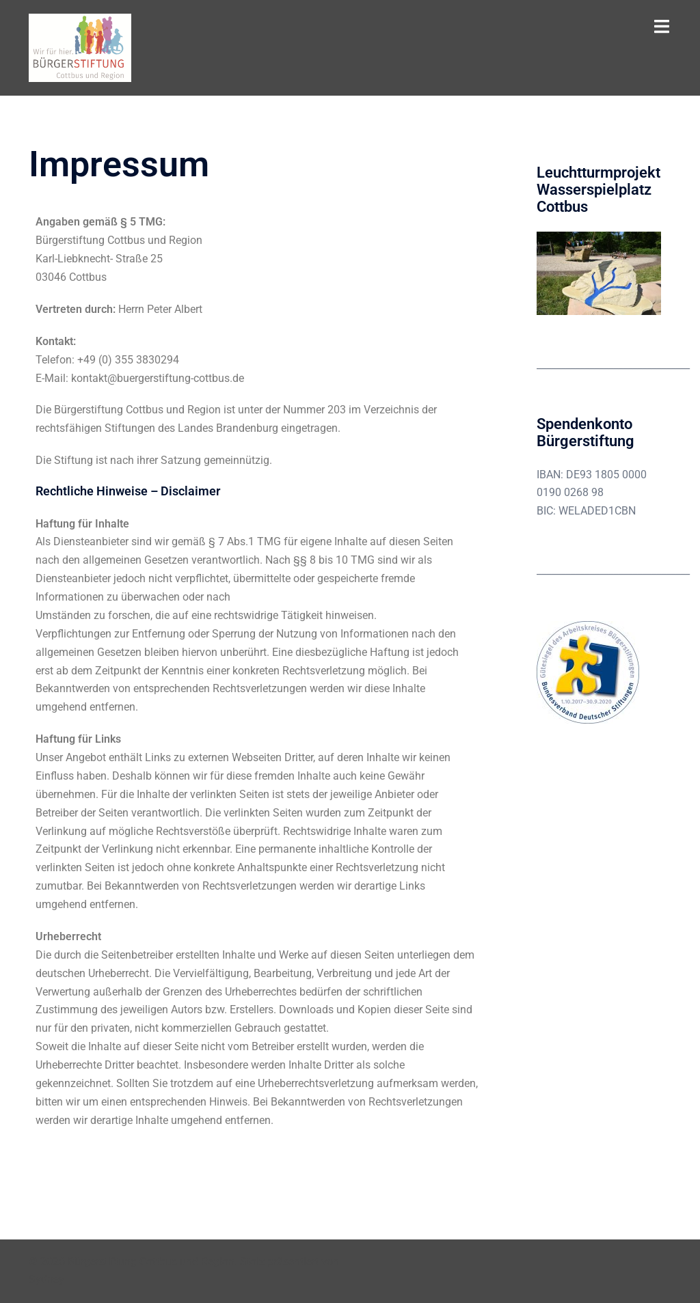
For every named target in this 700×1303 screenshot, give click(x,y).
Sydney (46, 1279)
